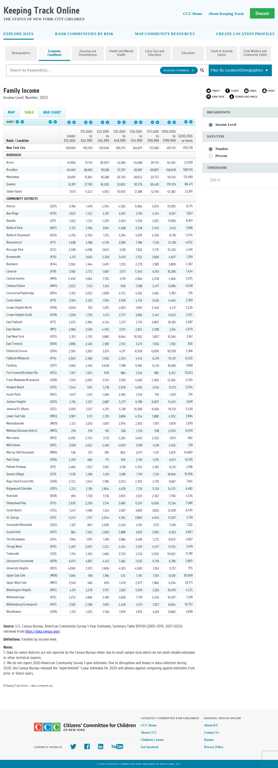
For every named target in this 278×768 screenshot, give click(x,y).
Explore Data (18, 34)
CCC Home (192, 14)
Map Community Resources (165, 34)
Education (188, 53)
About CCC (149, 732)
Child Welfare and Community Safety (255, 53)
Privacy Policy (214, 747)
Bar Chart (52, 112)
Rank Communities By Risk (84, 34)
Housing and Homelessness (88, 53)
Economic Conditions (54, 53)
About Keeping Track (226, 14)
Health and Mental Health (121, 53)
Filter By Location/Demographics (239, 70)
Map (11, 112)
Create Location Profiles (245, 34)
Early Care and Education (154, 53)
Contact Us (211, 732)
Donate (262, 13)
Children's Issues (152, 740)
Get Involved (149, 747)
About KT (211, 725)
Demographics (21, 53)
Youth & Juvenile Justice (222, 53)
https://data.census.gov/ (42, 631)
